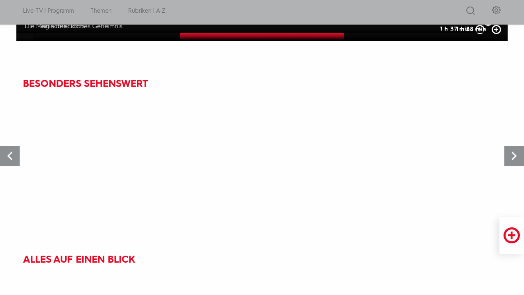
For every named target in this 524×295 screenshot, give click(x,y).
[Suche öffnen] (470, 13)
